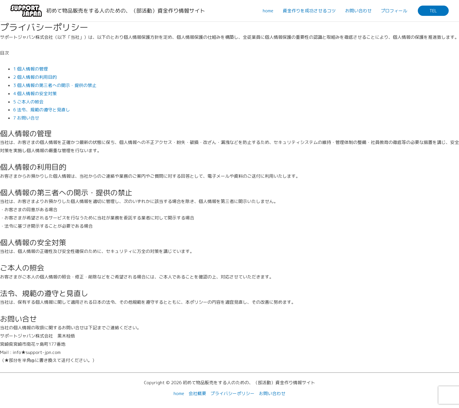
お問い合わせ (359, 11)
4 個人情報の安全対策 (35, 93)
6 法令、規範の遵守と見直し (41, 110)
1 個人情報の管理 (30, 69)
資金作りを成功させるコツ (310, 11)
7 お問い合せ (26, 118)
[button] (433, 11)
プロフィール (394, 11)
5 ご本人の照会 (28, 102)
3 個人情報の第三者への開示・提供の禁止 (55, 85)
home (270, 11)
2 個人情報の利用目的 (35, 77)
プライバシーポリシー (233, 393)
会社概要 (197, 393)
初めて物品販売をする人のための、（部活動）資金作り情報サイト (125, 10)
